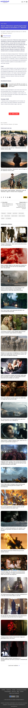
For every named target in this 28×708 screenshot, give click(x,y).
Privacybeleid (8, 691)
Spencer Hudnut (14, 215)
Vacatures (8, 689)
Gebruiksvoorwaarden (21, 689)
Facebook (12, 696)
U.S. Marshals (8, 218)
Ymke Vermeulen (7, 35)
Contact (13, 689)
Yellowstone (3, 213)
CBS (2, 215)
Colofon (21, 691)
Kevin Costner (21, 213)
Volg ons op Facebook (14, 693)
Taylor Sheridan (7, 215)
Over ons (14, 691)
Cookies (3, 689)
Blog (18, 691)
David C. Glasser (22, 215)
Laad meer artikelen (14, 665)
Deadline (5, 122)
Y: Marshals (9, 213)
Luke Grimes (15, 213)
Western (2, 218)
